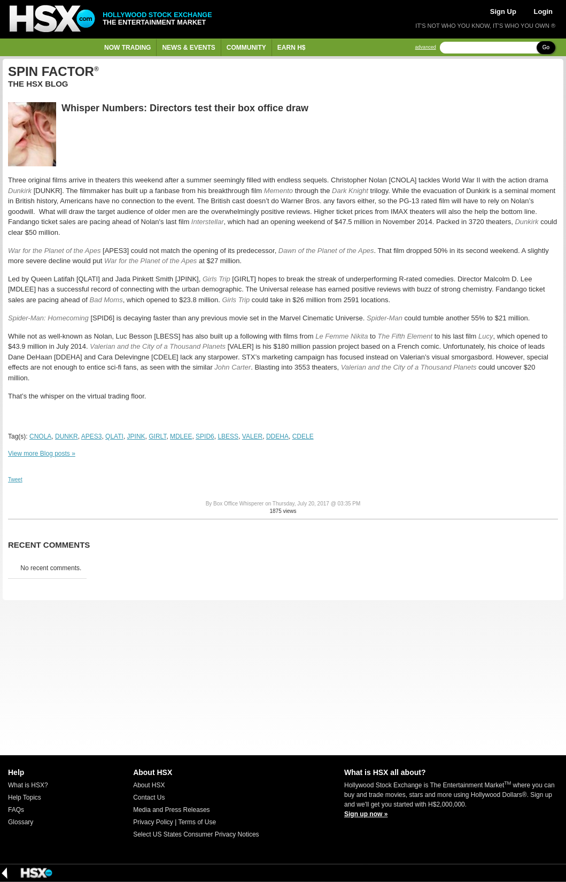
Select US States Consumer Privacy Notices (196, 834)
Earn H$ (291, 47)
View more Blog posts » (41, 453)
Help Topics (24, 797)
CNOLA (40, 436)
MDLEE (181, 436)
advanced (425, 47)
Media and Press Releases (171, 810)
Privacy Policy (153, 822)
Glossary (20, 822)
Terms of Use (197, 822)
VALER (252, 436)
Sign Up (503, 11)
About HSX (149, 785)
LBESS (228, 436)
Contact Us (149, 797)
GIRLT (157, 436)
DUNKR (66, 436)
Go (545, 47)
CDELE (303, 436)
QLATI (114, 436)
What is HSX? (28, 785)
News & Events (188, 47)
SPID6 (205, 436)
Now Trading (127, 47)
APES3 (91, 436)
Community (246, 47)
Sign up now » (365, 814)
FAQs (16, 810)
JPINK (136, 436)
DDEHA (277, 436)
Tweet (15, 479)
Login (543, 11)
